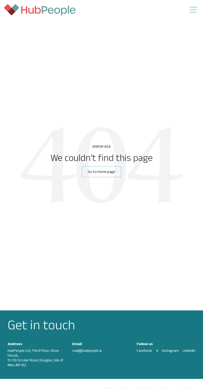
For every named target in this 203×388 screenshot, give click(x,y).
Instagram (170, 350)
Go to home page (101, 172)
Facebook (144, 350)
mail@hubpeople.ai (87, 350)
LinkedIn (189, 350)
